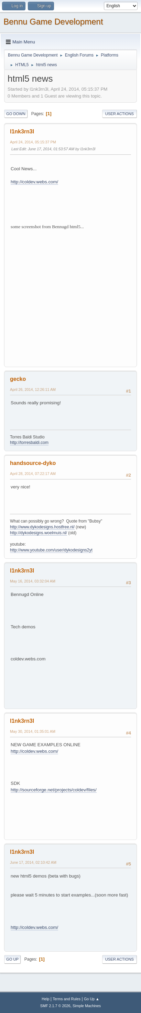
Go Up (12, 959)
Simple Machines (87, 1006)
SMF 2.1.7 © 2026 (55, 1006)
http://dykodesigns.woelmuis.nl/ (38, 532)
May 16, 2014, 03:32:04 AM (32, 581)
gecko (18, 379)
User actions (119, 114)
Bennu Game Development (53, 21)
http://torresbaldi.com (29, 442)
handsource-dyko (33, 463)
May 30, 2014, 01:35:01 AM (32, 731)
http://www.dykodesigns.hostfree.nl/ (42, 527)
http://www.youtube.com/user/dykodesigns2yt (51, 550)
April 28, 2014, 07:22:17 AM (33, 474)
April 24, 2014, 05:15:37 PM (33, 142)
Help (45, 999)
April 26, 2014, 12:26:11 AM (33, 389)
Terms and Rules (66, 999)
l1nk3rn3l (22, 131)
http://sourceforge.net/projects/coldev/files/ (54, 789)
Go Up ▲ (91, 999)
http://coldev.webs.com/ (34, 181)
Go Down (15, 114)
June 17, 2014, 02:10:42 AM (33, 862)
